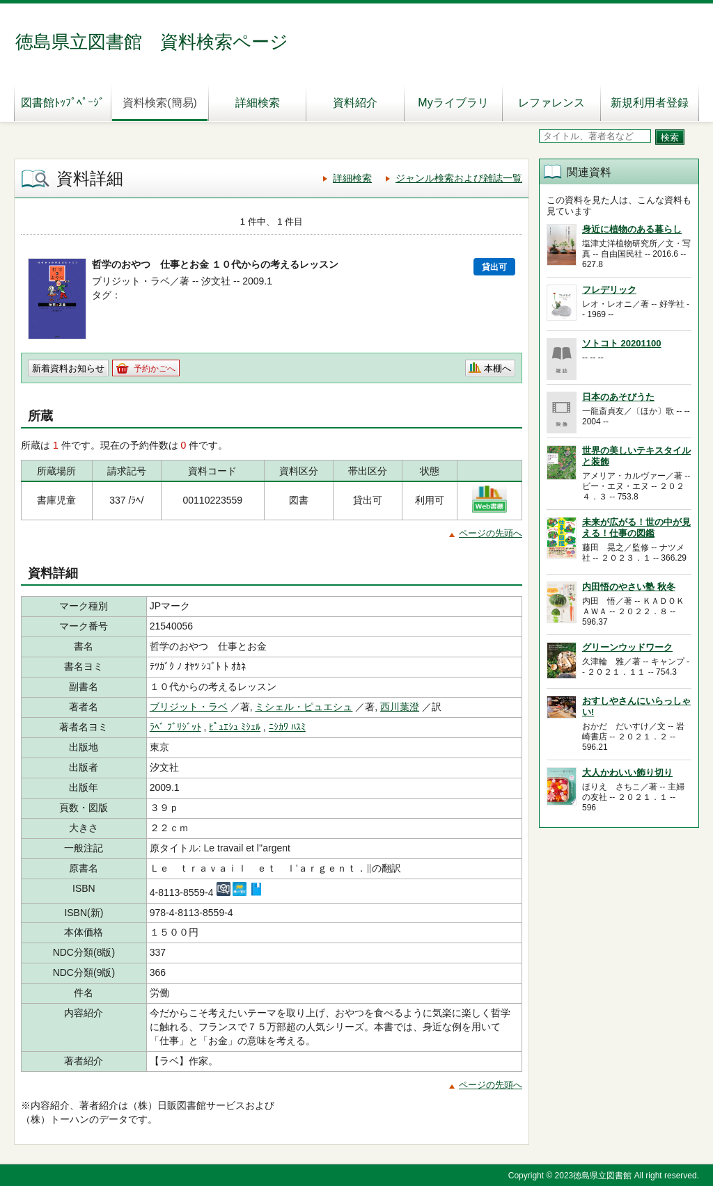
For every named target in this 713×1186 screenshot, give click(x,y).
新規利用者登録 (650, 103)
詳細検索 (257, 103)
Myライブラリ (453, 103)
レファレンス (551, 103)
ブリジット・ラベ (189, 706)
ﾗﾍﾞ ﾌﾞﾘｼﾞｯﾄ (175, 726)
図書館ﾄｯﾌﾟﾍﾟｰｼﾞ (62, 103)
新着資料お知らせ (68, 368)
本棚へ (497, 368)
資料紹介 (355, 103)
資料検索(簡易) (160, 103)
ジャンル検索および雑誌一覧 (458, 178)
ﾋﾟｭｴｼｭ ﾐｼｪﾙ (234, 726)
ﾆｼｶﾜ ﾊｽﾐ (287, 726)
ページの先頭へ (490, 533)
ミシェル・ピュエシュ (303, 706)
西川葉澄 (399, 706)
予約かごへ (154, 369)
